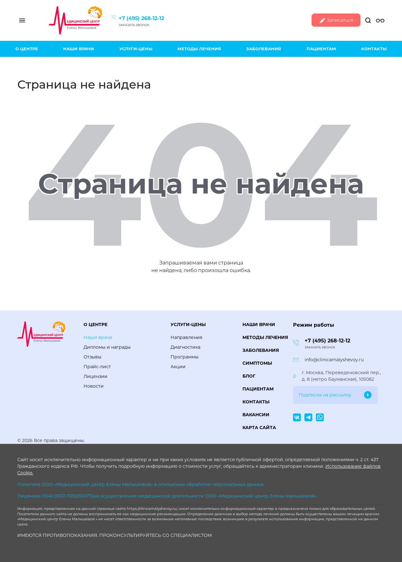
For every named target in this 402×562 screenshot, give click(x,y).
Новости (94, 386)
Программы (184, 357)
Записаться (336, 20)
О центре (26, 48)
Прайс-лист (97, 366)
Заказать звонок (134, 25)
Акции (178, 366)
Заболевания (263, 48)
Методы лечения (199, 48)
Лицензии (95, 376)
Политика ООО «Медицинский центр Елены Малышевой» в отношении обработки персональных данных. (140, 484)
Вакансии (255, 414)
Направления (186, 337)
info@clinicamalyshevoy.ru (334, 360)
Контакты (374, 48)
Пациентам (321, 48)
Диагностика (185, 347)
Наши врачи (78, 48)
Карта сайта (259, 427)
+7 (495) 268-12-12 (141, 18)
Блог (248, 376)
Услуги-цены (135, 48)
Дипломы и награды (107, 347)
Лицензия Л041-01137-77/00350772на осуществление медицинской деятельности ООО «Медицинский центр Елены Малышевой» (167, 496)
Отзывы (92, 357)
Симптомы (257, 363)
